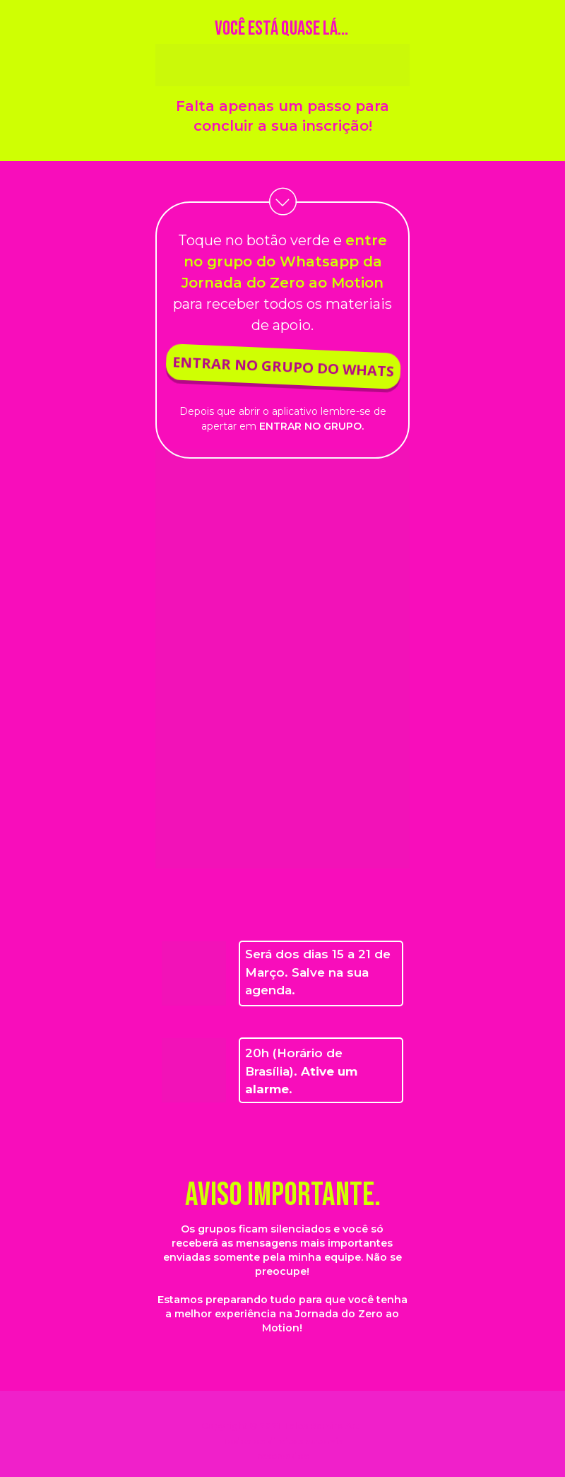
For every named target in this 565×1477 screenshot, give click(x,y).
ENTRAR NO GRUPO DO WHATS (281, 366)
